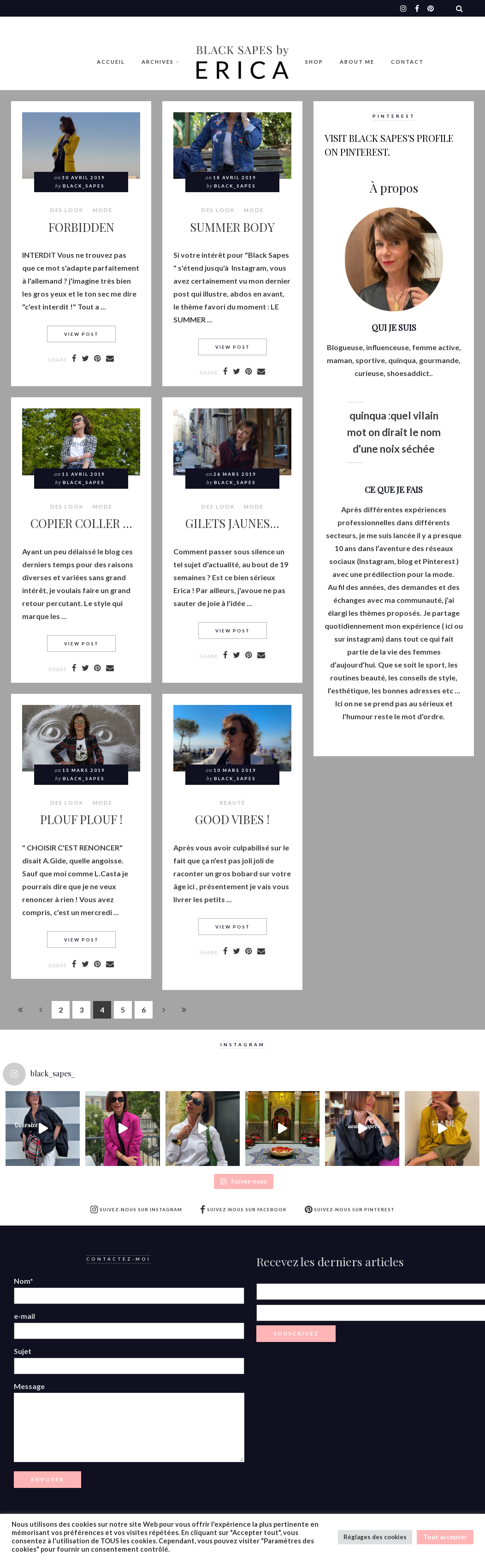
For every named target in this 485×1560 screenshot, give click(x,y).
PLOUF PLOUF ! (81, 819)
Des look (67, 210)
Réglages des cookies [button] (375, 1537)
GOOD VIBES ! (232, 819)
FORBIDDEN (81, 227)
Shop (314, 62)
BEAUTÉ (232, 803)
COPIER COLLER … (81, 523)
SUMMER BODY (232, 227)
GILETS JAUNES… (232, 523)
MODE (102, 210)
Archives (158, 62)
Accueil (111, 62)
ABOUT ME (357, 62)
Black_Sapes (84, 185)
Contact (407, 62)
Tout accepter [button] (445, 1537)
